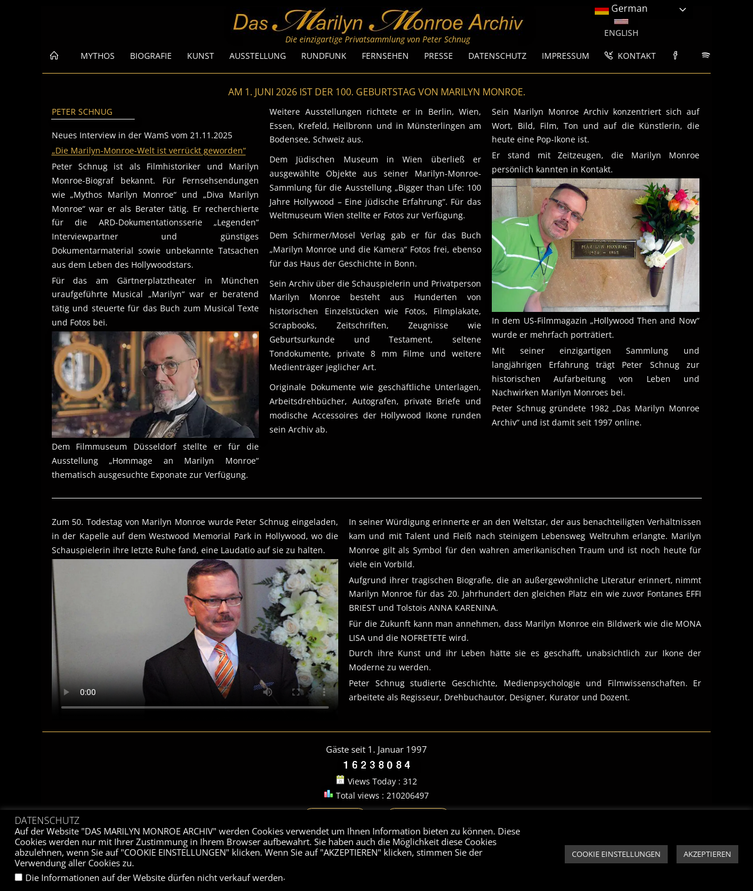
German (621, 9)
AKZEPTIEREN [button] (707, 854)
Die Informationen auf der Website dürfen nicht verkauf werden (154, 877)
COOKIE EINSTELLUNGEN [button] (616, 854)
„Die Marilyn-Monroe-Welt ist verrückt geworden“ (149, 150)
